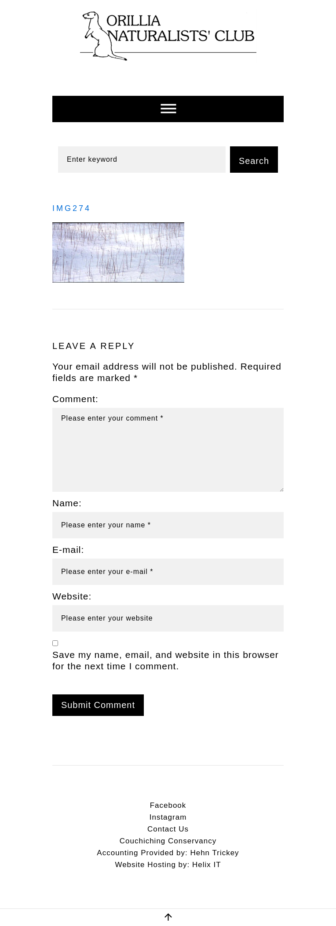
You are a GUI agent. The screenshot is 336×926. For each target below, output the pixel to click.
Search (254, 161)
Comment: (75, 399)
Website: (71, 596)
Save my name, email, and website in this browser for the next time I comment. (165, 661)
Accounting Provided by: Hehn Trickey (168, 853)
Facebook (168, 805)
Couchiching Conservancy (168, 841)
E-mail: (68, 550)
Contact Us (168, 829)
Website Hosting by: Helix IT (168, 865)
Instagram (168, 817)
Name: (67, 503)
